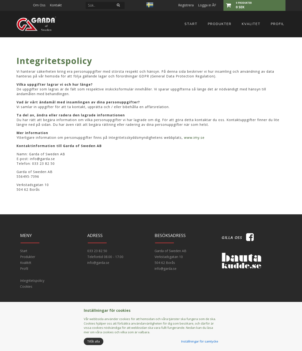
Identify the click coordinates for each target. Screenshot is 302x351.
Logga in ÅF (207, 5)
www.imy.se (194, 137)
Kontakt (56, 5)
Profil (277, 24)
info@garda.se (98, 262)
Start (191, 24)
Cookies (26, 286)
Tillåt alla (93, 341)
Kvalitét (25, 262)
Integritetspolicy (32, 280)
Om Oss (39, 5)
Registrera (186, 5)
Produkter (219, 24)
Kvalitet (251, 24)
